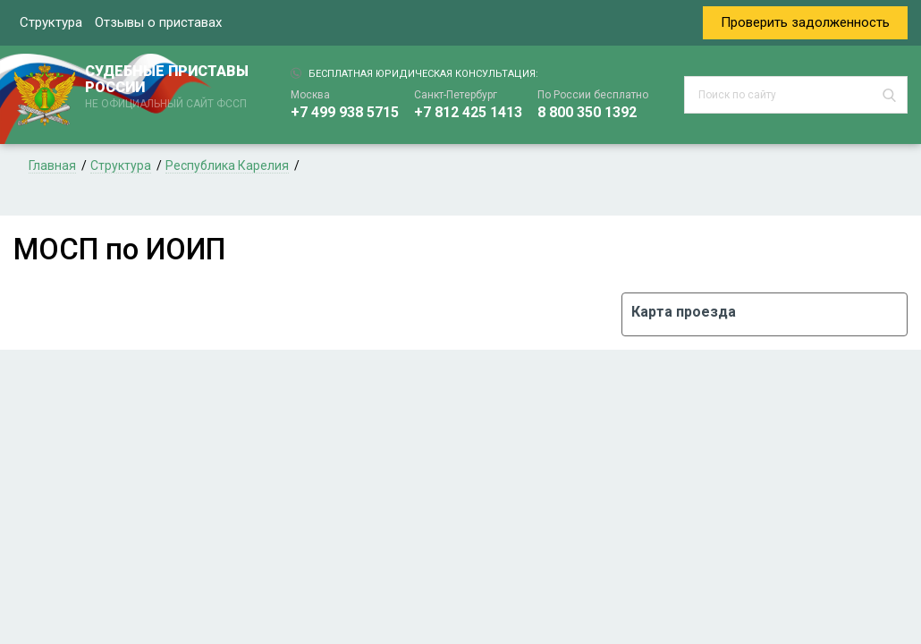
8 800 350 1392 (587, 112)
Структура (51, 22)
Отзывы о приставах (158, 22)
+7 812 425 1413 (468, 112)
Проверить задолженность (805, 22)
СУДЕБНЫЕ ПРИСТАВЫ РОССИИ (170, 88)
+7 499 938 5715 (345, 112)
